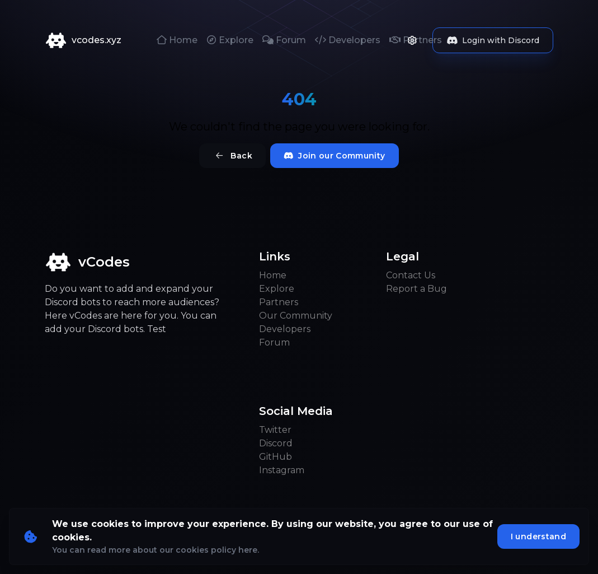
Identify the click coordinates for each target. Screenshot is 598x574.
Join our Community (334, 156)
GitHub (275, 456)
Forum (284, 40)
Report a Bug (416, 288)
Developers (347, 40)
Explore (229, 40)
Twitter (275, 429)
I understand (538, 536)
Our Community (295, 315)
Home (177, 40)
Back (232, 155)
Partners (278, 302)
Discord (276, 443)
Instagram (281, 470)
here (247, 550)
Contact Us (410, 275)
